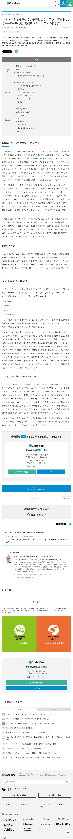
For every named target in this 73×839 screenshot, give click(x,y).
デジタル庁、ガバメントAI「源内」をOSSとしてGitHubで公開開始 (29, 753)
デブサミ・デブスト (45, 806)
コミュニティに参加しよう (25, 82)
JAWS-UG (21, 122)
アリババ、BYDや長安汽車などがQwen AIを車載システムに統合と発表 (30, 757)
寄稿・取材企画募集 (19, 795)
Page (7, 92)
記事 (24, 805)
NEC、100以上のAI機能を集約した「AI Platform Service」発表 (27, 723)
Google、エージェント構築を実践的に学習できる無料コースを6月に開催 (31, 744)
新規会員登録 (21, 472)
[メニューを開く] (3, 3)
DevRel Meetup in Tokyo (26, 128)
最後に (18, 131)
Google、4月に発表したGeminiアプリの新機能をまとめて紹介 (27, 719)
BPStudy (21, 115)
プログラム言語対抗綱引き (34, 158)
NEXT (66, 499)
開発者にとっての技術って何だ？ (28, 66)
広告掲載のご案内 (54, 795)
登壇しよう (22, 102)
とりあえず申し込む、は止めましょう (31, 76)
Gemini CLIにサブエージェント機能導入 (20, 728)
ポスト (6, 51)
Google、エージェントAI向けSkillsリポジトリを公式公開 (25, 732)
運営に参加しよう (22, 109)
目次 (52, 59)
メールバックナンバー (36, 466)
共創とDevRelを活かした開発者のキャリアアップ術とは (25, 536)
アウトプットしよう (23, 99)
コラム (4, 31)
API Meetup (22, 125)
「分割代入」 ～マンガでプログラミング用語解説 (23, 748)
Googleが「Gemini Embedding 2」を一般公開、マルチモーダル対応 (29, 714)
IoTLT (20, 118)
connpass (8, 301)
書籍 (62, 805)
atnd (6, 310)
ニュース (7, 805)
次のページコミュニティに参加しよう (36, 488)
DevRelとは (20, 69)
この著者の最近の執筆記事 (23, 577)
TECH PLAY (9, 314)
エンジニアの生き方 (14, 31)
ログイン (51, 472)
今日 (19, 709)
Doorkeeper (9, 306)
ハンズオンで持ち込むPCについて (30, 86)
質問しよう (22, 89)
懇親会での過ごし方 (25, 95)
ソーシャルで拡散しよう (26, 92)
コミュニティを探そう (24, 72)
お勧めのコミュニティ (24, 112)
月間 (53, 709)
